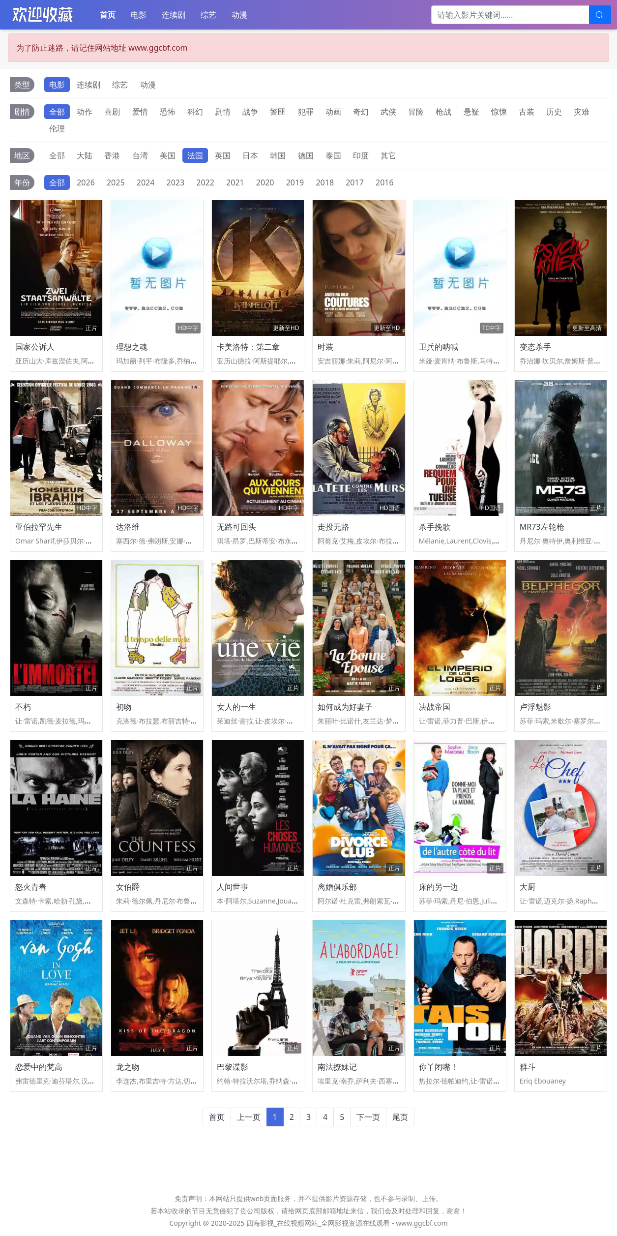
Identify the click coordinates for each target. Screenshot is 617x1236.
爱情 (140, 111)
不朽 (23, 706)
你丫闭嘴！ (438, 1066)
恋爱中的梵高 (38, 1066)
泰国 (333, 155)
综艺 (208, 14)
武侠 (388, 111)
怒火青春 (31, 886)
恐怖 (168, 111)
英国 (223, 155)
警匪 (278, 111)
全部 (57, 111)
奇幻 (361, 111)
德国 (306, 155)
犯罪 (306, 111)
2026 (86, 182)
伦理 (57, 128)
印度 (361, 155)
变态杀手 (535, 346)
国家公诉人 (35, 346)
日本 (250, 155)
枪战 (443, 111)
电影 (139, 14)
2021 (235, 182)
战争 (250, 111)
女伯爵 (128, 886)
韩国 (278, 155)
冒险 (416, 111)
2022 (205, 182)
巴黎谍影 (232, 1066)
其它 (388, 155)
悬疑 (471, 111)
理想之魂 (131, 346)
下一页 (368, 1117)
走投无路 (333, 526)
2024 (146, 182)
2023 (176, 182)
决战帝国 (434, 706)
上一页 (249, 1117)
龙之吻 (128, 1066)
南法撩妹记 (337, 1066)
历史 (554, 111)
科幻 (195, 111)
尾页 (400, 1117)
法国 (195, 155)
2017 (355, 182)
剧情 (223, 111)
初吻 (124, 706)
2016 (385, 182)
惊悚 (499, 111)
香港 (112, 155)
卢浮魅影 (535, 706)
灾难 (581, 111)
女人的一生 (236, 706)
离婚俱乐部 (337, 886)
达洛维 (128, 526)
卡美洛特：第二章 (248, 346)
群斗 (527, 1066)
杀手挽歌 (434, 526)
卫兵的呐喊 (438, 346)
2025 (116, 182)
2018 (325, 182)
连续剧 (173, 14)
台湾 (140, 155)
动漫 (239, 14)
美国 (168, 155)
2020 (265, 182)
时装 (325, 346)
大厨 (527, 886)
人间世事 (232, 886)
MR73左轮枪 (542, 526)
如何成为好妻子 (345, 706)
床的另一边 (438, 886)
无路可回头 (236, 526)
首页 (108, 14)
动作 (84, 111)
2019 (295, 182)
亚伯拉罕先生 (38, 526)
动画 (333, 111)
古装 (526, 111)
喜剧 (112, 111)
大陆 (84, 155)
